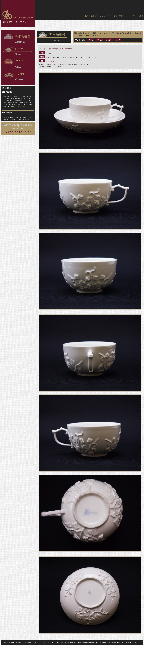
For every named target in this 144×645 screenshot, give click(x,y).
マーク (109, 16)
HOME (87, 16)
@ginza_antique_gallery (18, 131)
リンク (121, 16)
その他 (117, 40)
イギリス (99, 40)
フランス (109, 40)
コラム (102, 16)
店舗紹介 (94, 16)
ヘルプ (128, 16)
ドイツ (91, 40)
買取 (115, 16)
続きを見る (22, 106)
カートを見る (138, 16)
